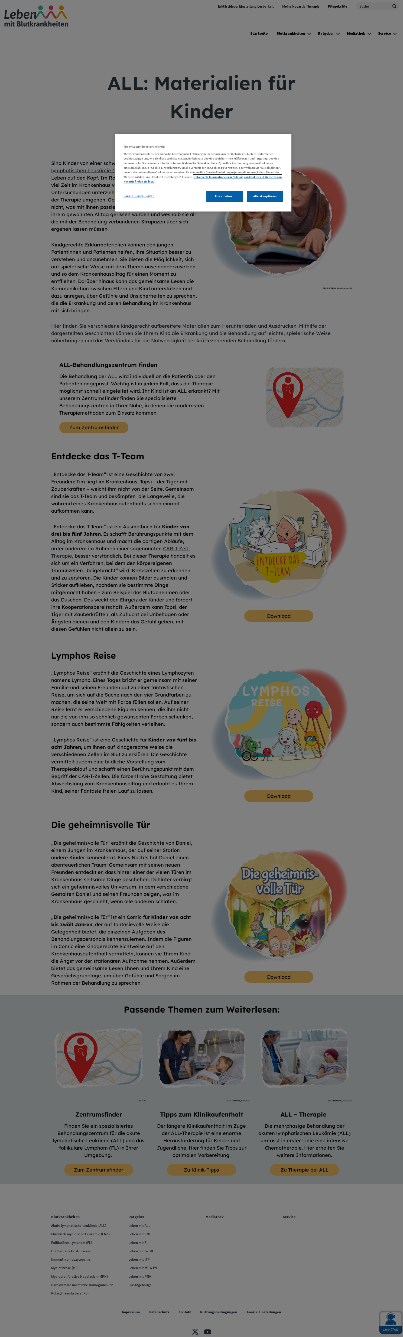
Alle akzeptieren (265, 196)
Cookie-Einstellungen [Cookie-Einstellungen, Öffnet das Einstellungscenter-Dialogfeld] (138, 196)
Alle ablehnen (224, 196)
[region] (203, 173)
